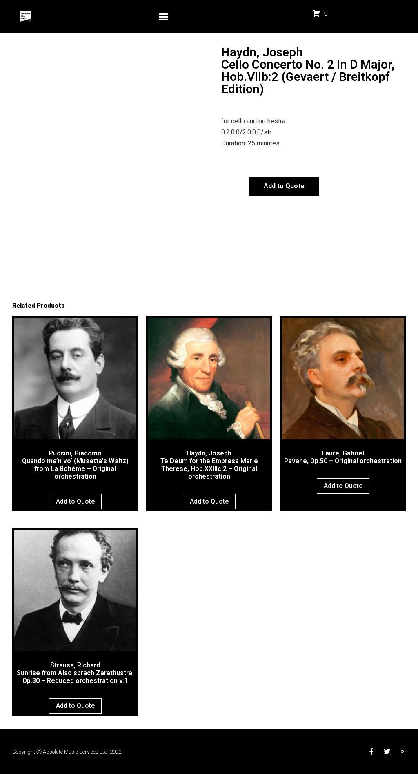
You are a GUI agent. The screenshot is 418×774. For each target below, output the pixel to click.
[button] (163, 16)
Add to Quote (284, 186)
